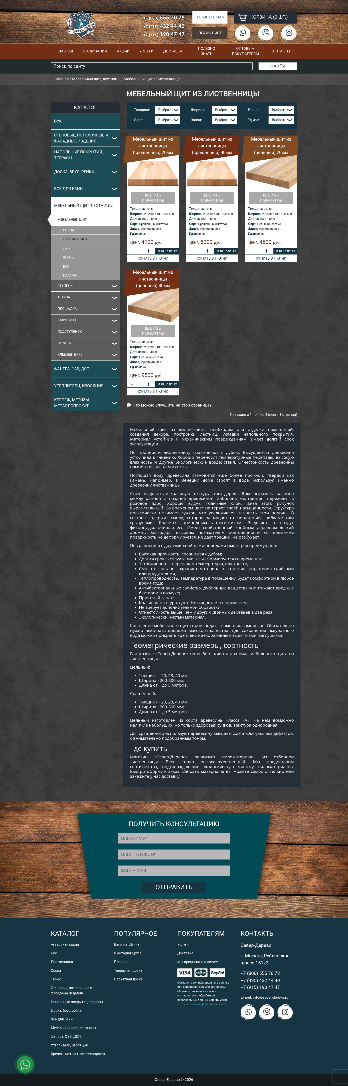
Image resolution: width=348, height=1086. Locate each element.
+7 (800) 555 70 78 (260, 973)
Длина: (253, 110)
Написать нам (210, 17)
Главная (65, 51)
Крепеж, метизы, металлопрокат (72, 402)
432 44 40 (164, 25)
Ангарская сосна (65, 944)
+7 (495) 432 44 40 (260, 980)
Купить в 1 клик (153, 258)
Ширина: (198, 110)
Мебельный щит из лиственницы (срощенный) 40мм (212, 145)
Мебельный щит (72, 220)
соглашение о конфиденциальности (201, 1004)
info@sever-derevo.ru (270, 997)
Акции (123, 51)
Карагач (70, 276)
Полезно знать (206, 51)
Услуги (146, 51)
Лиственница (75, 239)
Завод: (196, 120)
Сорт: (138, 120)
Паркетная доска (128, 979)
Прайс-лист (210, 33)
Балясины (66, 320)
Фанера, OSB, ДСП (71, 369)
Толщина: (142, 110)
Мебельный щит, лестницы (83, 205)
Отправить (174, 887)
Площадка (67, 309)
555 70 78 (164, 17)
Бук (58, 121)
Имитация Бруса (128, 953)
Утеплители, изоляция (79, 385)
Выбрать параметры (153, 198)
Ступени (65, 286)
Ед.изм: (254, 120)
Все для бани (68, 188)
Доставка (172, 51)
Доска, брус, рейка (74, 171)
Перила (64, 343)
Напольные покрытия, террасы (78, 155)
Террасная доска (128, 970)
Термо (56, 979)
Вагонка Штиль (127, 944)
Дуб (66, 248)
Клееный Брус (70, 355)
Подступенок (69, 332)
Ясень (68, 257)
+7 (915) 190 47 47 (260, 987)
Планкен (121, 962)
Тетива (63, 297)
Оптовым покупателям (245, 51)
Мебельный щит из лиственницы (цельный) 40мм (153, 279)
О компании (95, 51)
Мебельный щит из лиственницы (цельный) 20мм (271, 145)
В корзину (167, 251)
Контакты (280, 51)
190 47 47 (164, 34)
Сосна (68, 230)
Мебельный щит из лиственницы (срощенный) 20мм (153, 145)
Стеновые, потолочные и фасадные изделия (81, 138)
